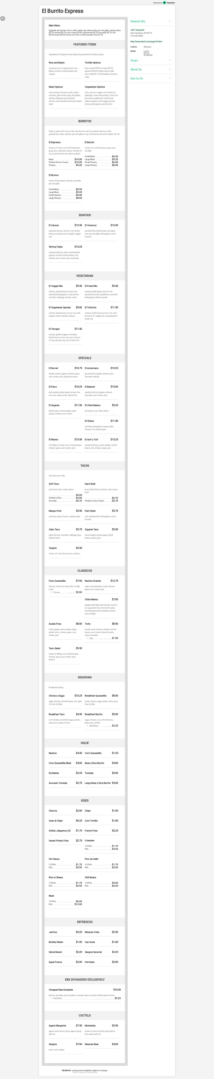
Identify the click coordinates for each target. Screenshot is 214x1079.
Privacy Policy (92, 1072)
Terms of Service (78, 1072)
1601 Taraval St (137, 30)
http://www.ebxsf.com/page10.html (146, 41)
